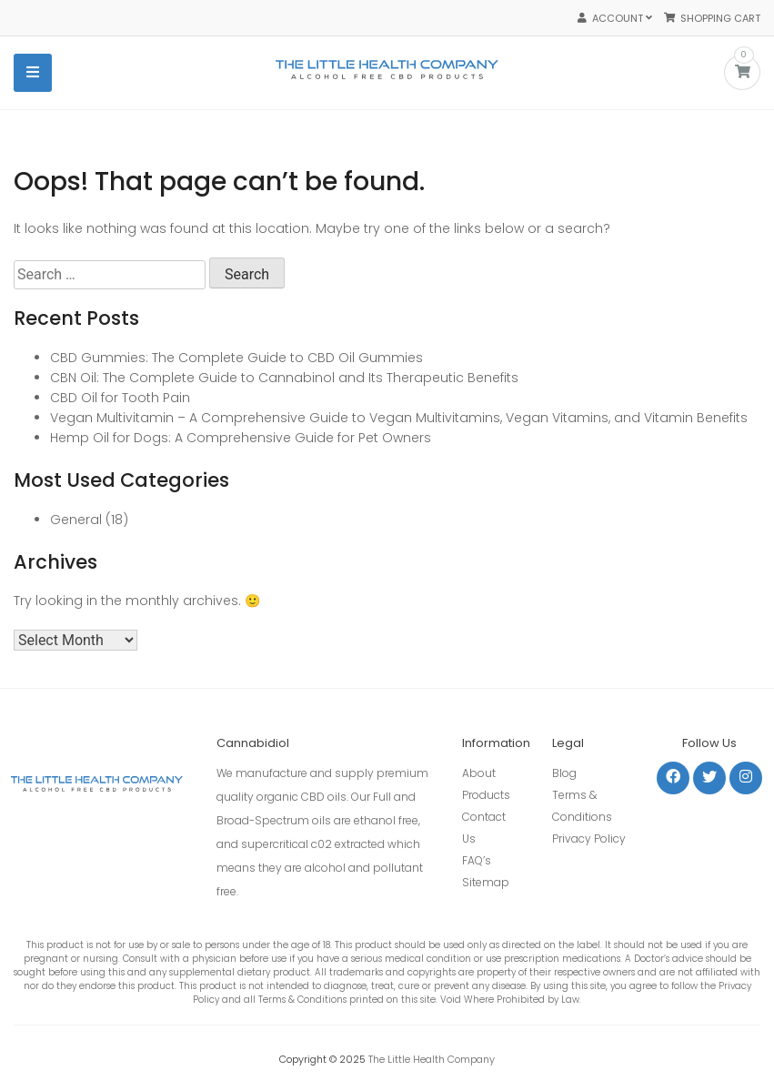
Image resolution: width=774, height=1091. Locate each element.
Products (486, 795)
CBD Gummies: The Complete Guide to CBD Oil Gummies (236, 358)
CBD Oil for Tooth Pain (120, 398)
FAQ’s (476, 860)
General (76, 519)
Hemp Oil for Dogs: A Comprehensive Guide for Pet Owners (240, 438)
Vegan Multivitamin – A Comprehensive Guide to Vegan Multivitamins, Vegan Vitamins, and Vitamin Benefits (399, 418)
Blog (564, 773)
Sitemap (485, 882)
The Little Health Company (431, 1059)
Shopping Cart (712, 18)
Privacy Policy (589, 838)
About (479, 773)
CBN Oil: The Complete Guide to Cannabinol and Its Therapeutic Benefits (284, 378)
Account (615, 18)
